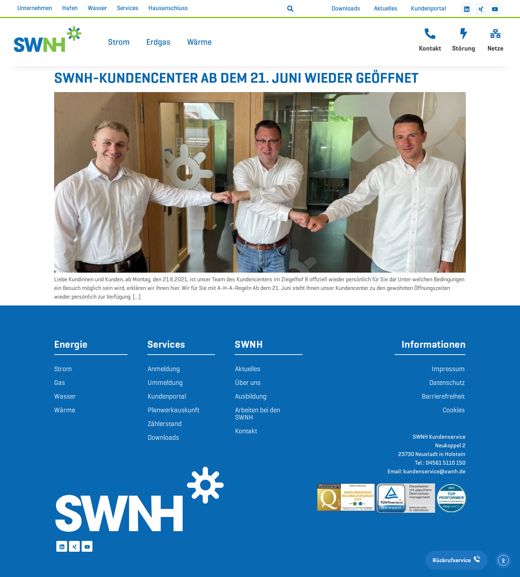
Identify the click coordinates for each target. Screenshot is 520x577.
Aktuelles (247, 368)
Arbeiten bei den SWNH (257, 413)
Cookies (454, 410)
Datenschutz (447, 382)
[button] (290, 8)
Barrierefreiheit (443, 396)
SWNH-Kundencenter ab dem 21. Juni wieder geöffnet (236, 77)
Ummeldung (165, 382)
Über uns (248, 382)
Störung (463, 48)
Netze (495, 48)
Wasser (65, 396)
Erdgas (158, 41)
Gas (59, 382)
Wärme (199, 41)
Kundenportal (167, 396)
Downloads (163, 437)
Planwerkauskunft (173, 410)
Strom (119, 41)
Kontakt (430, 48)
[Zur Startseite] (47, 39)
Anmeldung (164, 368)
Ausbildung (250, 396)
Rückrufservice (456, 560)
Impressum (448, 368)
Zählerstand (165, 423)
